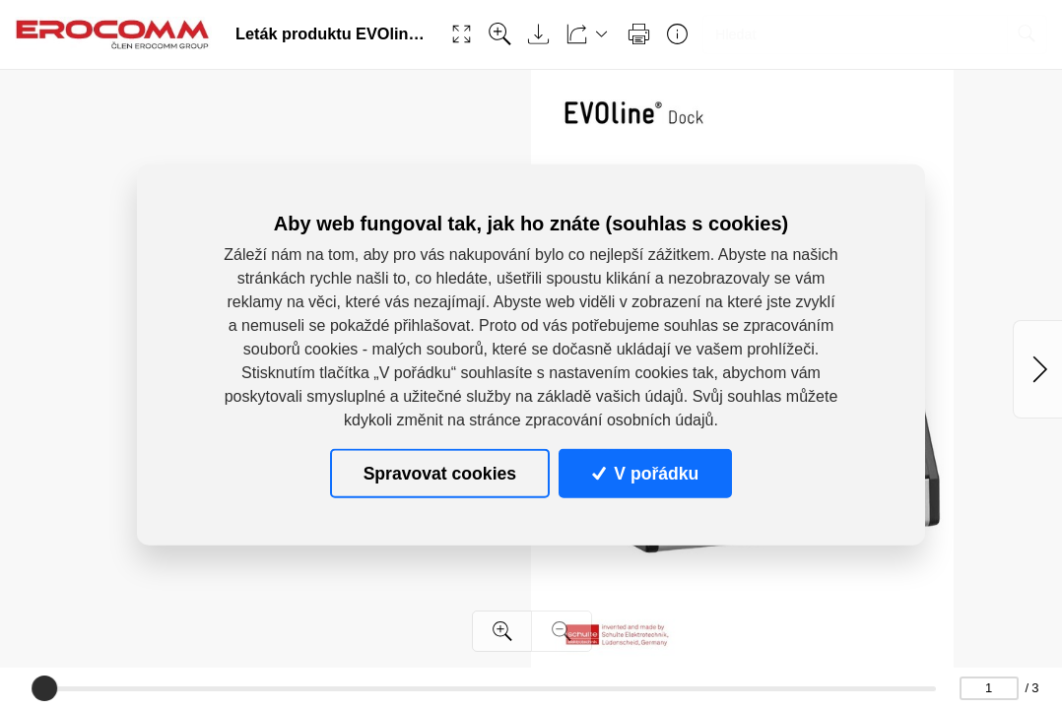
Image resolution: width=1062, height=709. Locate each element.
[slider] (44, 688)
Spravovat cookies (440, 473)
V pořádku (645, 473)
